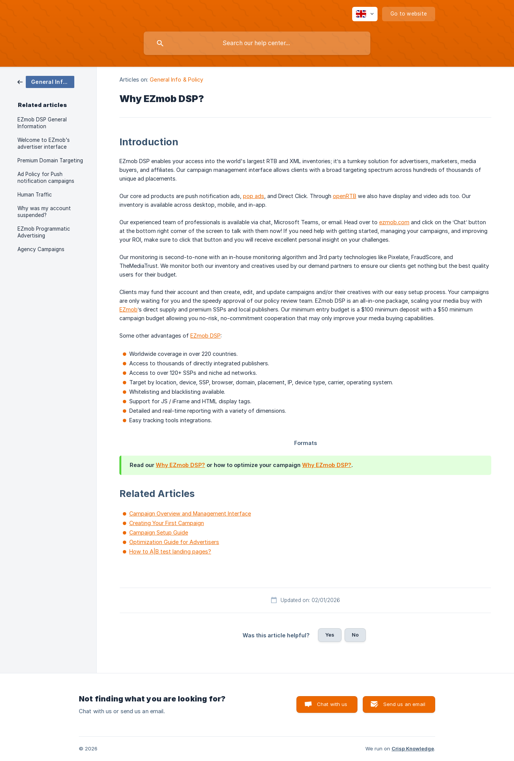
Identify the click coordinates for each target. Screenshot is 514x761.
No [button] (355, 635)
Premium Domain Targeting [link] (50, 160)
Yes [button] (329, 635)
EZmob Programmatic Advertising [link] (43, 232)
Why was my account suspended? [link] (44, 211)
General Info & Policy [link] (176, 79)
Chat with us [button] (332, 704)
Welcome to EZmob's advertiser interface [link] (43, 143)
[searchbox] (257, 43)
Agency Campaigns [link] (40, 249)
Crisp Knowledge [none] (413, 748)
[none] (365, 14)
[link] (45, 81)
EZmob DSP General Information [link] (42, 122)
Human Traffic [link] (34, 195)
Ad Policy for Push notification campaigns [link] (45, 177)
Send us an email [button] (404, 704)
